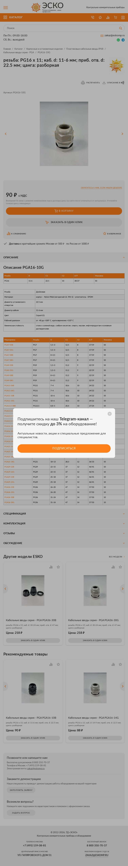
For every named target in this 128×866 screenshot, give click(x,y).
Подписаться (64, 448)
